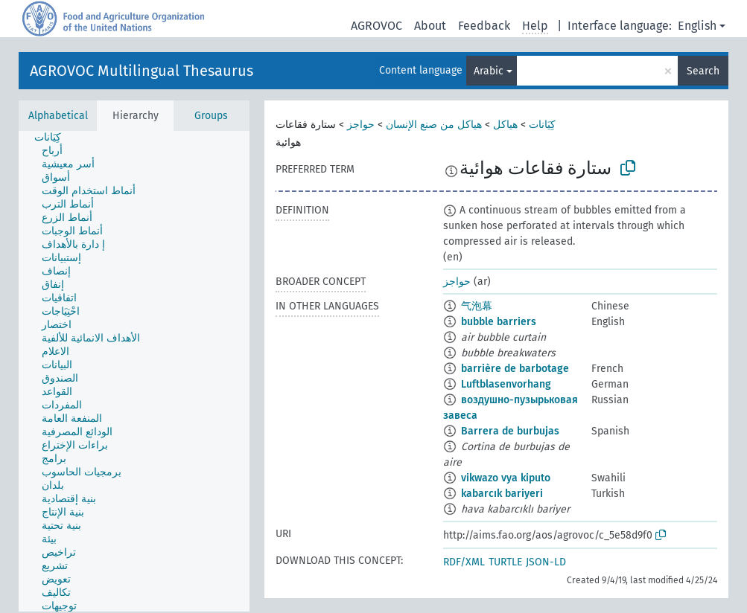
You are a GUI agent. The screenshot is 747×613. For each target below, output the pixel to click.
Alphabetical (58, 115)
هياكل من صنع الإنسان (434, 124)
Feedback (484, 26)
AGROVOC (376, 26)
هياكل (505, 124)
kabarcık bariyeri (502, 493)
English (697, 26)
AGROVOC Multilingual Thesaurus (141, 71)
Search (703, 71)
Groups (211, 115)
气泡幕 (476, 306)
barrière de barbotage (515, 368)
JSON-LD (546, 562)
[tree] (134, 371)
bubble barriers (498, 321)
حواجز (361, 124)
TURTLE (505, 562)
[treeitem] (54, 137)
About (430, 26)
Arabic (488, 71)
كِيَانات (542, 124)
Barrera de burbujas (510, 431)
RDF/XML (464, 562)
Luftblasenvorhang (506, 384)
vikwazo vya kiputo (505, 478)
